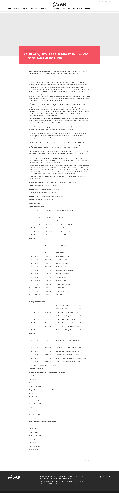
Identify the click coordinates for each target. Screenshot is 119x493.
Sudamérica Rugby (20, 8)
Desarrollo (33, 8)
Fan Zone (87, 8)
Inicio (10, 8)
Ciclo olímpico (77, 8)
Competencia (54, 8)
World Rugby (66, 8)
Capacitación (44, 8)
